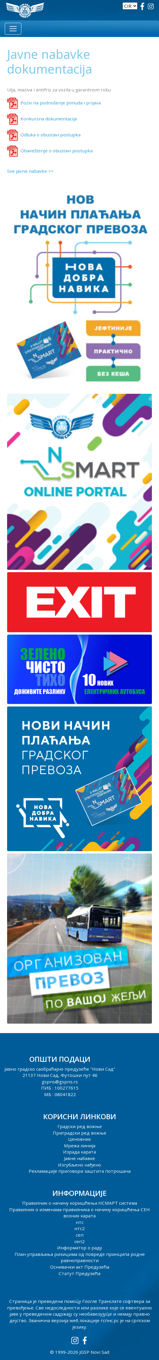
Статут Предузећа (79, 1273)
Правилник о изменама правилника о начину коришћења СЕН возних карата (79, 1212)
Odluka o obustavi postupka (50, 135)
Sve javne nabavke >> (30, 171)
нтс (79, 1222)
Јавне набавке (79, 1158)
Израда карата (79, 1152)
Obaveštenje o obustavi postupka (56, 151)
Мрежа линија (79, 1145)
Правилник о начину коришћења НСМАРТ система (79, 1203)
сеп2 (79, 1241)
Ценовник (79, 1139)
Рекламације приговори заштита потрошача (80, 1171)
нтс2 (79, 1228)
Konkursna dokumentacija (48, 119)
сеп (79, 1235)
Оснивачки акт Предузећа (79, 1267)
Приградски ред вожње (79, 1133)
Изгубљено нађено (79, 1165)
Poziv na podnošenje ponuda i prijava (60, 103)
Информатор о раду (79, 1248)
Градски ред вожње (79, 1126)
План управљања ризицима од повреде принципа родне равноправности (80, 1257)
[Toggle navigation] (13, 29)
